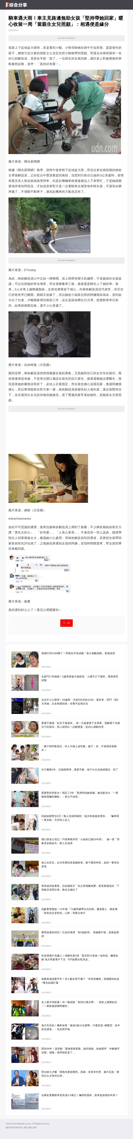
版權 (34, 1127)
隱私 (30, 1127)
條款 (26, 1127)
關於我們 (9, 1127)
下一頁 (66, 623)
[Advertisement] (66, 432)
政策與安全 (18, 1127)
